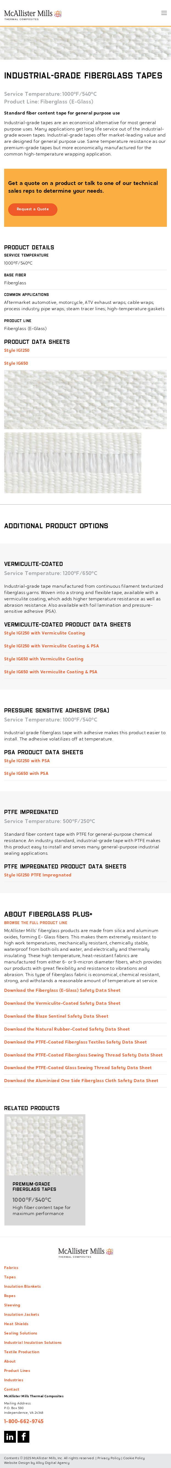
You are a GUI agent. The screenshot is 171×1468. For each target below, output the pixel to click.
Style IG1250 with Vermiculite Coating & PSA (51, 646)
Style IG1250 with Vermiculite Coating (44, 633)
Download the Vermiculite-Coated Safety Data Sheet (62, 1003)
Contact (11, 1390)
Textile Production (21, 1352)
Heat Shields (16, 1324)
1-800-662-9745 (24, 1422)
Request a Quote (33, 209)
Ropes (9, 1296)
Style (9, 350)
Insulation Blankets (22, 1287)
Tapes (10, 1277)
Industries (13, 1380)
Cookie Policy (134, 1458)
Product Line (21, 102)
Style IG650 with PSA (26, 774)
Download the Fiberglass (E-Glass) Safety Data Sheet (62, 990)
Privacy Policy (108, 1458)
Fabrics (11, 1268)
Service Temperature (32, 94)
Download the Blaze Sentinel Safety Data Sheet (56, 1016)
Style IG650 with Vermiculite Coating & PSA (50, 672)
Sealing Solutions (20, 1334)
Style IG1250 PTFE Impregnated (38, 875)
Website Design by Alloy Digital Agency (36, 1463)
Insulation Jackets (21, 1315)
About (10, 1362)
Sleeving (12, 1306)
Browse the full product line (35, 923)
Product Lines (17, 1371)
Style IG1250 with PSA (27, 761)
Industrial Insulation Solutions (32, 1343)
